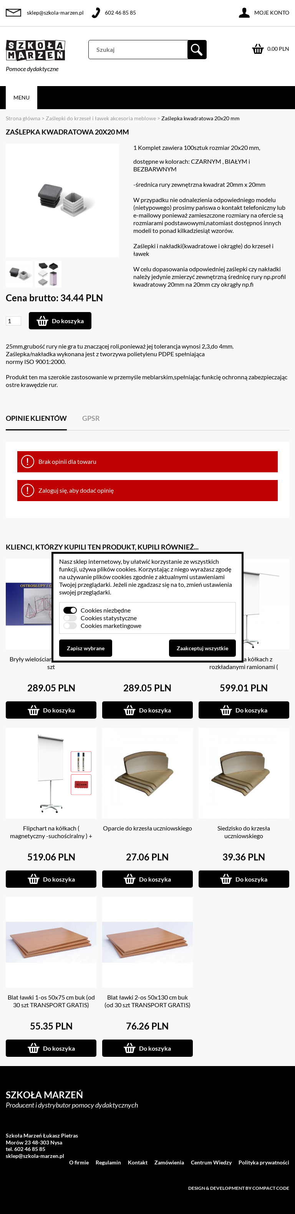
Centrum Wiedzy (211, 1162)
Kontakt (138, 1162)
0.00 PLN (278, 48)
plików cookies (116, 569)
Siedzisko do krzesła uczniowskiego (243, 831)
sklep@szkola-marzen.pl (55, 12)
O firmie (79, 1162)
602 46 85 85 (120, 12)
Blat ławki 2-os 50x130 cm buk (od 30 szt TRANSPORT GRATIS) (147, 1000)
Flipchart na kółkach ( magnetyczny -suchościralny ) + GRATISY (51, 835)
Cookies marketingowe (111, 625)
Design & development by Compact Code (238, 1188)
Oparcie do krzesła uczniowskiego (147, 828)
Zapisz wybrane (85, 648)
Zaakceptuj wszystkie (202, 648)
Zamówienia (169, 1162)
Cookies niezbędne (106, 610)
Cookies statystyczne (109, 617)
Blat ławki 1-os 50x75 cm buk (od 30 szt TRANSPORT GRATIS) (51, 1000)
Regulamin (108, 1162)
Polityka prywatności (264, 1162)
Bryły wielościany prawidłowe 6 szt (51, 662)
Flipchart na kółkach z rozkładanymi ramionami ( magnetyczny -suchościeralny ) (244, 666)
